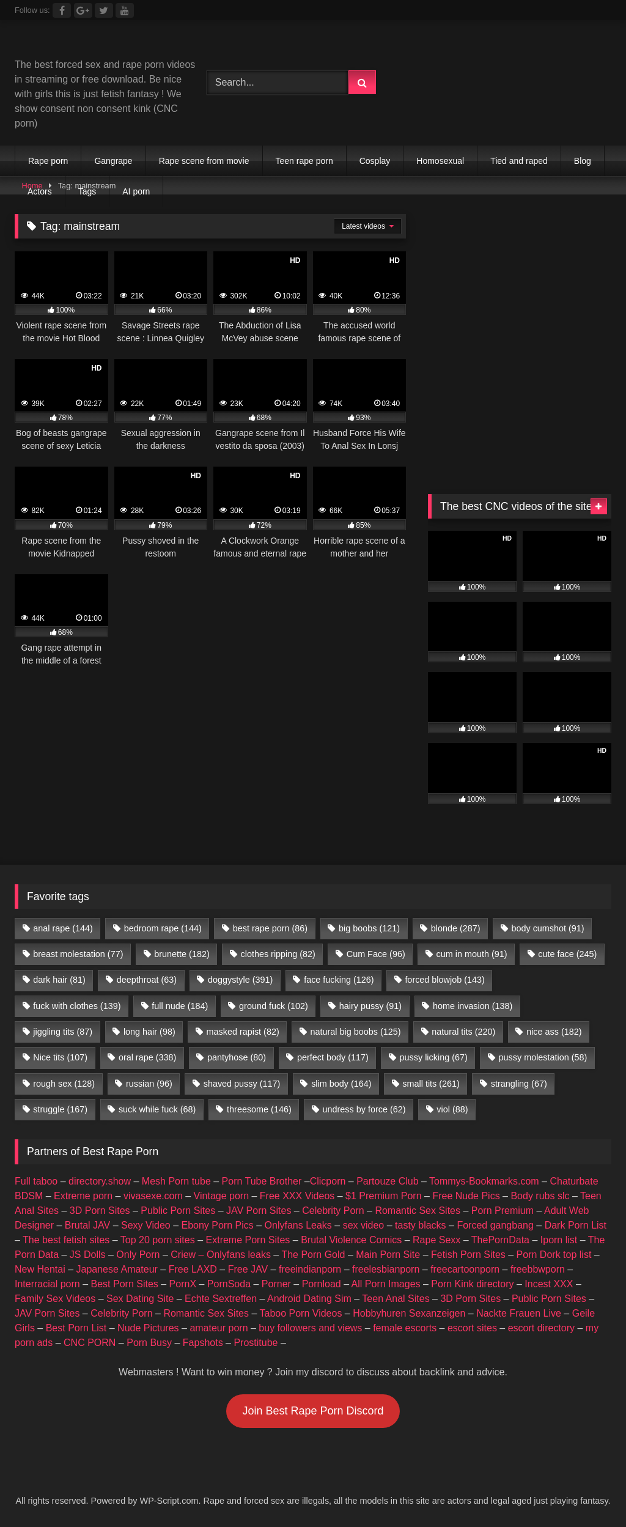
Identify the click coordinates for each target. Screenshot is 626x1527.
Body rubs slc (539, 1196)
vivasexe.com (153, 1196)
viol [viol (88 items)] (452, 1109)
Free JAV (248, 1269)
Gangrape (113, 161)
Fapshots (203, 1342)
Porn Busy (149, 1342)
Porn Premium (502, 1210)
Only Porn (138, 1254)
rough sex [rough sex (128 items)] (64, 1084)
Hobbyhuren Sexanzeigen (409, 1313)
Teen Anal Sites (395, 1298)
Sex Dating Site (140, 1298)
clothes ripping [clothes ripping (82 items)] (278, 954)
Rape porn (48, 161)
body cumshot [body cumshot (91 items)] (547, 928)
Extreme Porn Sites (248, 1240)
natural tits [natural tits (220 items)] (463, 1032)
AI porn (136, 191)
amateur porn (219, 1328)
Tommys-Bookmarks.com (484, 1181)
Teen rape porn (304, 161)
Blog (582, 161)
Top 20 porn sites (157, 1240)
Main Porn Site (388, 1254)
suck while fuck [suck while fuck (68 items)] (157, 1109)
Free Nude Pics (465, 1196)
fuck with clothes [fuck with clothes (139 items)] (76, 1006)
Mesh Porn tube (176, 1181)
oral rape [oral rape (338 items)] (147, 1057)
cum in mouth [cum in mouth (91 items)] (471, 954)
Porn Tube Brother (262, 1181)
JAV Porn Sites (258, 1210)
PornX (182, 1284)
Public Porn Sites (178, 1210)
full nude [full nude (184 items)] (180, 1006)
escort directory (541, 1328)
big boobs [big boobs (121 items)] (369, 928)
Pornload (321, 1284)
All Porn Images (386, 1284)
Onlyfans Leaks (298, 1225)
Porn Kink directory (472, 1284)
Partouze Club (387, 1181)
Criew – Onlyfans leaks (221, 1254)
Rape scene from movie (204, 161)
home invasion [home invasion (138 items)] (472, 1006)
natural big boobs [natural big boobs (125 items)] (356, 1032)
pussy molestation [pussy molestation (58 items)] (543, 1057)
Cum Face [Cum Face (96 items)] (376, 954)
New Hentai (40, 1269)
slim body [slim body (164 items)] (341, 1084)
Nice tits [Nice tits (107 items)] (60, 1057)
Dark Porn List (575, 1225)
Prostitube (256, 1342)
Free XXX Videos (297, 1196)
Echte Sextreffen (221, 1298)
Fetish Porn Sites (468, 1254)
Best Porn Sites (124, 1284)
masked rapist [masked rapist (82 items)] (243, 1032)
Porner (276, 1284)
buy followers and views (310, 1328)
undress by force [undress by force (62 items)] (364, 1109)
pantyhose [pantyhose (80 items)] (236, 1057)
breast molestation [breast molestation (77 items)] (78, 954)
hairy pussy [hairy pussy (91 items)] (370, 1006)
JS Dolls (88, 1254)
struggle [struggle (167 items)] (60, 1109)
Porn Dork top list (554, 1254)
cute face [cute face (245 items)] (567, 954)
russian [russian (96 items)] (149, 1084)
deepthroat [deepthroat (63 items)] (147, 980)
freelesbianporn (385, 1269)
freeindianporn (310, 1269)
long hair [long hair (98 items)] (149, 1032)
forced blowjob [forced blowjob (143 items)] (444, 980)
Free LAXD (193, 1269)
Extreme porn (83, 1196)
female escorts (404, 1328)
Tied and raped (519, 161)
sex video (364, 1225)
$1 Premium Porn (383, 1196)
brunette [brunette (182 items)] (181, 954)
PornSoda (229, 1284)
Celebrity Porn (333, 1210)
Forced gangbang (495, 1225)
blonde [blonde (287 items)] (456, 928)
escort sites (472, 1328)
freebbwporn (537, 1269)
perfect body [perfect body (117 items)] (333, 1057)
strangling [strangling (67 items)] (519, 1084)
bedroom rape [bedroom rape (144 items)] (163, 928)
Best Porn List (76, 1328)
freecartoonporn (464, 1269)
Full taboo (36, 1181)
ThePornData (500, 1240)
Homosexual (440, 161)
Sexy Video (146, 1225)
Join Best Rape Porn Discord (312, 1411)
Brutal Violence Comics (351, 1240)
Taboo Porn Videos (301, 1313)
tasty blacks (420, 1225)
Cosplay (375, 161)
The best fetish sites (66, 1240)
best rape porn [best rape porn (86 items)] (270, 928)
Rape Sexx (436, 1240)
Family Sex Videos (55, 1298)
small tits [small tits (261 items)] (431, 1084)
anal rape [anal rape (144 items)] (63, 928)
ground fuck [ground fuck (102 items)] (273, 1006)
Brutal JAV (87, 1225)
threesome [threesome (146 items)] (259, 1109)
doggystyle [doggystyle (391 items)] (240, 980)
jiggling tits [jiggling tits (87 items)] (62, 1032)
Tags (87, 191)
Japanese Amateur (117, 1269)
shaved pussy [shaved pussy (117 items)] (242, 1084)
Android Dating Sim (309, 1298)
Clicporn (328, 1181)
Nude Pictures (148, 1328)
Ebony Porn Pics (217, 1225)
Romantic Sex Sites (417, 1210)
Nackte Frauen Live (518, 1313)
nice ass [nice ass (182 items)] (553, 1032)
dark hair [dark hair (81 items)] (59, 980)
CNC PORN (90, 1342)
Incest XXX (549, 1284)
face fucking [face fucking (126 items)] (339, 980)
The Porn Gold (313, 1254)
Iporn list (558, 1240)
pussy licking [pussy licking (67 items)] (434, 1057)
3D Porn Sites (100, 1210)
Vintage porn (221, 1196)
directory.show (99, 1181)
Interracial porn (47, 1284)
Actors (40, 191)
